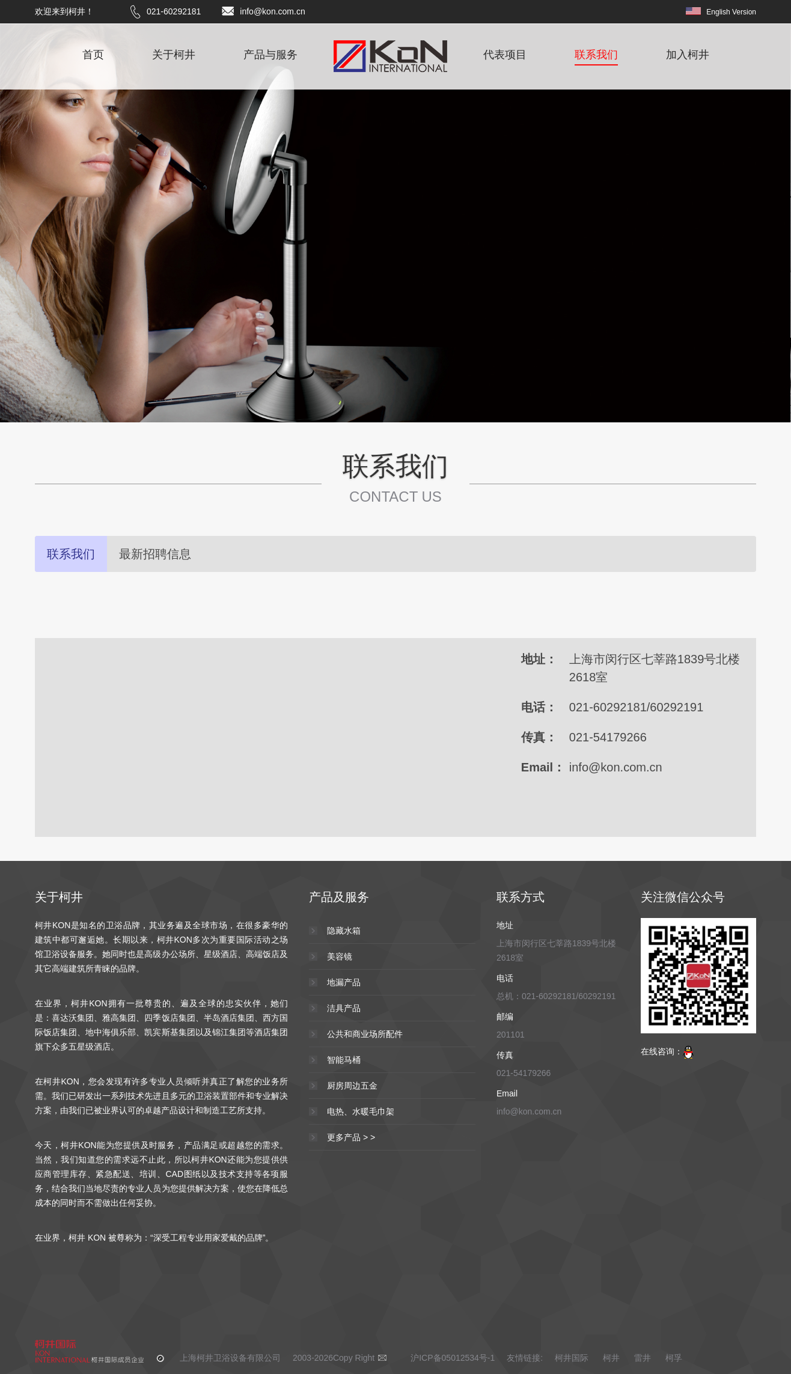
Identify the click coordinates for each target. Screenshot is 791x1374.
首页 (93, 55)
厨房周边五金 (352, 1085)
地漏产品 (344, 982)
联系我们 (596, 55)
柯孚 (673, 1358)
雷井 (642, 1358)
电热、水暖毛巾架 (360, 1111)
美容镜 (339, 956)
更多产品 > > (351, 1137)
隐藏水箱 (344, 930)
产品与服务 (270, 55)
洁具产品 (344, 1008)
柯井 (611, 1358)
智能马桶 (344, 1060)
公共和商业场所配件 (365, 1034)
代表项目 (505, 55)
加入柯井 (687, 55)
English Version (731, 12)
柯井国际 (573, 1358)
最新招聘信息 (155, 554)
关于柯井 (173, 55)
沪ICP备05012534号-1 (453, 1358)
